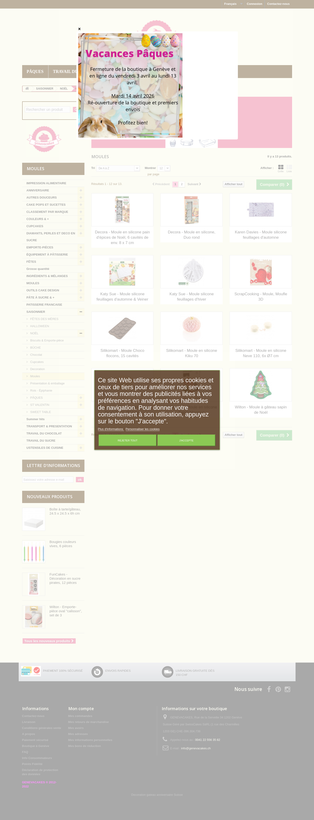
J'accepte (186, 440)
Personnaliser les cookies (142, 429)
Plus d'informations (111, 429)
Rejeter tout (128, 440)
